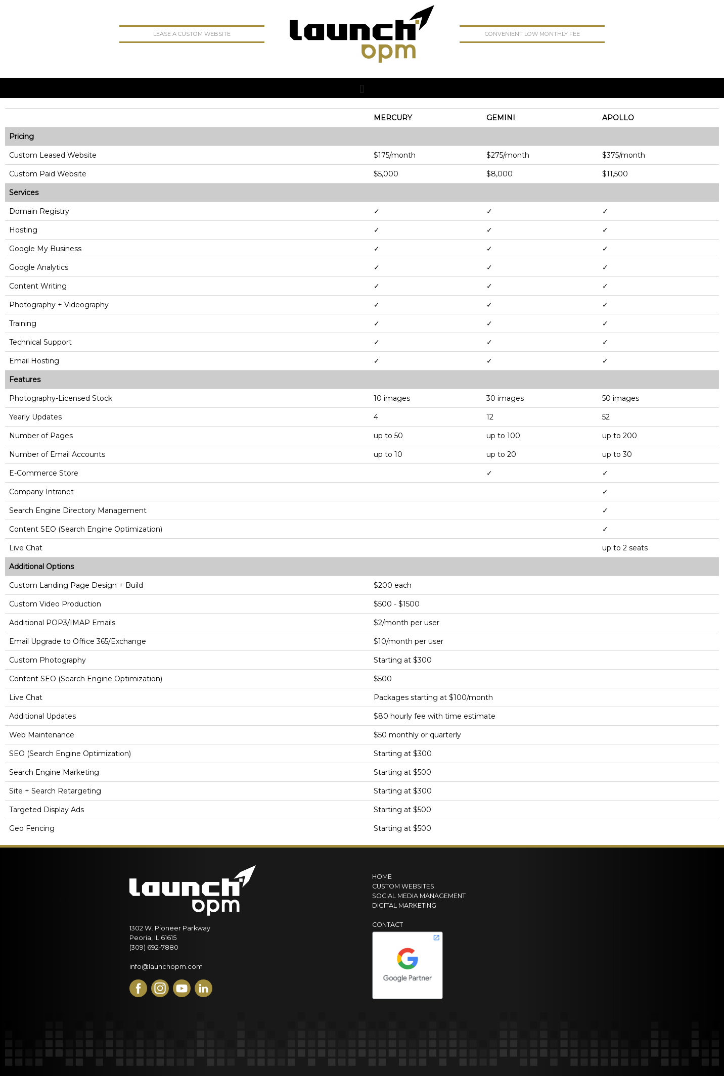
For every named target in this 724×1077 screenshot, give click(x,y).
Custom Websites (403, 886)
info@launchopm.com (166, 966)
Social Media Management (419, 896)
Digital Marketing (404, 905)
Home (382, 876)
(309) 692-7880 (153, 947)
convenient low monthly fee (532, 33)
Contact (387, 924)
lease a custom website (192, 33)
